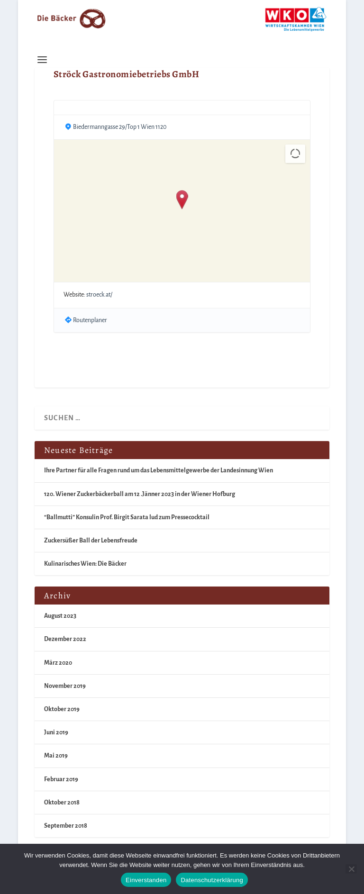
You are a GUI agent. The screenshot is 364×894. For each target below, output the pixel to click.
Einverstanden (146, 880)
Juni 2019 (56, 732)
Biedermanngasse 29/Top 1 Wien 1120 (119, 127)
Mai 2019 (56, 755)
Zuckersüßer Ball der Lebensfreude (90, 540)
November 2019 (65, 686)
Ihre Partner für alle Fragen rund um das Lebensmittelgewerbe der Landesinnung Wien (158, 470)
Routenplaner (90, 320)
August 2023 (60, 616)
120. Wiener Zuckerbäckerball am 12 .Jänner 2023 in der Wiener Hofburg (139, 494)
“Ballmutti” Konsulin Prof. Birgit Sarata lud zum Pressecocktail (126, 517)
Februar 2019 (61, 779)
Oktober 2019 (62, 709)
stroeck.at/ (99, 294)
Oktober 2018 (62, 802)
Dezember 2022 (65, 639)
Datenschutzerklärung (212, 880)
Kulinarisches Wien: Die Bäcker (85, 563)
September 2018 (65, 825)
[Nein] (351, 869)
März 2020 (58, 662)
